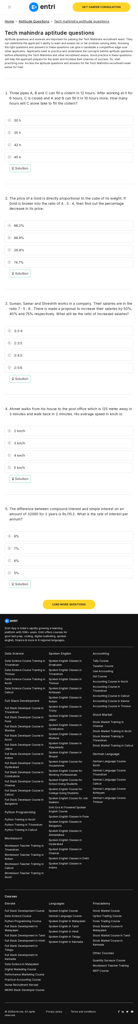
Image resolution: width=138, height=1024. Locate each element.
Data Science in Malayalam (22, 964)
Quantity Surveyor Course (109, 960)
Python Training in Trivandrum (23, 824)
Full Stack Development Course (24, 910)
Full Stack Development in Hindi (25, 940)
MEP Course (101, 970)
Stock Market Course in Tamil (111, 935)
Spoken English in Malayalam (67, 921)
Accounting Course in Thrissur (112, 706)
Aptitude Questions (34, 21)
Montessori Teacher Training (111, 965)
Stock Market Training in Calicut (113, 745)
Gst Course (100, 676)
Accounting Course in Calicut (111, 695)
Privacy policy (54, 1011)
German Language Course (65, 915)
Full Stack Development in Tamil (25, 935)
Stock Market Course (106, 910)
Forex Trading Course (106, 921)
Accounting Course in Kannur (111, 701)
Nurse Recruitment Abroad (21, 984)
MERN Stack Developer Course (24, 990)
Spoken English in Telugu (64, 936)
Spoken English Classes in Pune (69, 816)
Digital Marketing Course (20, 969)
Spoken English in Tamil (63, 926)
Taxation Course (103, 666)
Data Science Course (18, 915)
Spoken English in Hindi (63, 931)
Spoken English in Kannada (66, 941)
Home (9, 21)
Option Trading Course (107, 915)
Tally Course (101, 660)
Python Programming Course (23, 921)
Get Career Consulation (101, 7)
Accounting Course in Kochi (110, 681)
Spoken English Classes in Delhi (69, 858)
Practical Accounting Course (23, 979)
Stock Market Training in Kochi (112, 731)
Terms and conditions (83, 1011)
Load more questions (69, 604)
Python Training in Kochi (20, 819)
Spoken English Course (63, 910)
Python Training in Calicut (21, 829)
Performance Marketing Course (24, 974)
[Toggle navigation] (9, 7)
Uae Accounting (103, 671)
